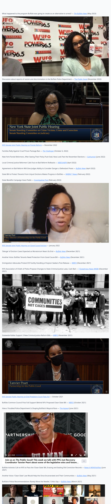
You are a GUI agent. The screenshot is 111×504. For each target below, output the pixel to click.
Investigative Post (41, 180)
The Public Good (80, 79)
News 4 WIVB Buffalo (92, 467)
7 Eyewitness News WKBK (88, 269)
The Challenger (48, 151)
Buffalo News (61, 251)
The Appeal (64, 408)
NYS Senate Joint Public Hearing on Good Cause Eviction (24, 245)
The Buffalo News (80, 13)
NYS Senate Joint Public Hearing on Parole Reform (22, 145)
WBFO (74, 263)
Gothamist (91, 157)
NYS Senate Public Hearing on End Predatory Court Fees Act (26, 397)
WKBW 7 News (71, 174)
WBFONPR (62, 162)
